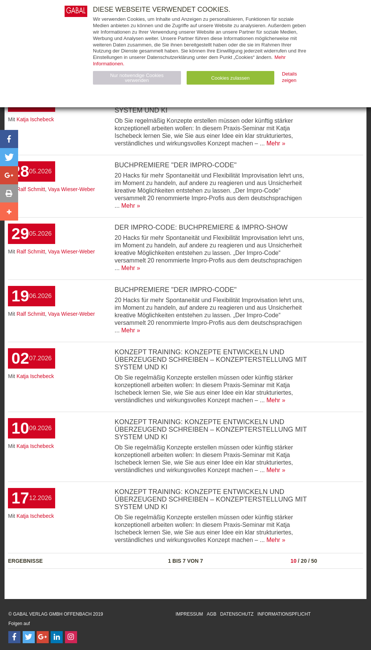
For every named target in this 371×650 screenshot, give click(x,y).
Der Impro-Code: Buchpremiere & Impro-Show (201, 227)
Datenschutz (237, 614)
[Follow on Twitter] (29, 637)
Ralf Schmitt (31, 189)
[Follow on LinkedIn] (57, 637)
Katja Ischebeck (35, 119)
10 (294, 561)
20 (304, 561)
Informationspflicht (284, 614)
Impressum (189, 614)
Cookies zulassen (230, 78)
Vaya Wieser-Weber (71, 189)
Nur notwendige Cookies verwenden (137, 78)
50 (314, 561)
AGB (211, 614)
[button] (9, 139)
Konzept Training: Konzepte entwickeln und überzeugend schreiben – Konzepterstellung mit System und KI (210, 359)
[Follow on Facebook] (14, 637)
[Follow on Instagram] (71, 637)
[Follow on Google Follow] (43, 637)
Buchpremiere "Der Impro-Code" (175, 165)
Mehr (273, 143)
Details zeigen (289, 77)
